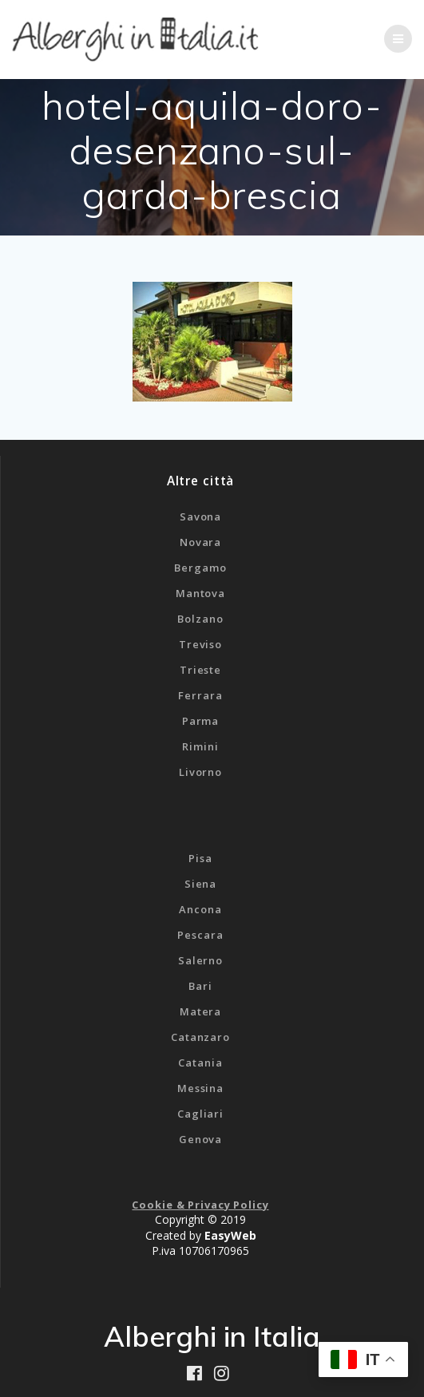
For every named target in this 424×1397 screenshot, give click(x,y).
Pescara (200, 935)
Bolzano (200, 618)
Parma (200, 721)
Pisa (200, 858)
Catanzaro (200, 1037)
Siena (200, 884)
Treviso (200, 644)
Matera (200, 1011)
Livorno (200, 772)
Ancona (200, 909)
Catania (200, 1062)
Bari (200, 986)
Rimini (200, 746)
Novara (200, 542)
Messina (200, 1088)
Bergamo (200, 567)
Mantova (200, 593)
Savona (200, 516)
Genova (200, 1139)
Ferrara (200, 695)
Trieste (200, 670)
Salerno (200, 960)
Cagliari (200, 1113)
